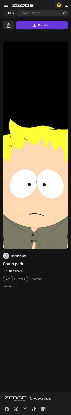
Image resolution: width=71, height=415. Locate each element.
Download (41, 25)
